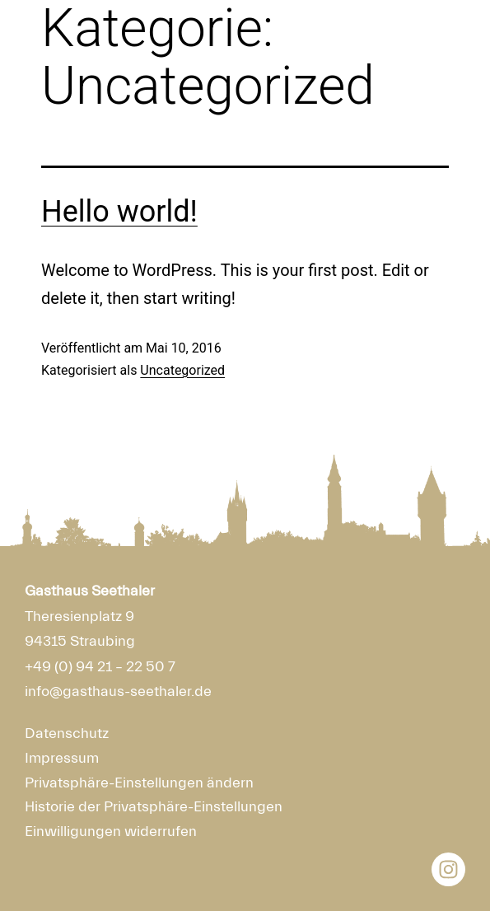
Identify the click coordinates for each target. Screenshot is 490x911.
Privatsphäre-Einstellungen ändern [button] (139, 783)
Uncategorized (182, 370)
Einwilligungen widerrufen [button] (111, 831)
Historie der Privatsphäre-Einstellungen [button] (153, 806)
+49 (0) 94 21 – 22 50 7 (100, 666)
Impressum (62, 758)
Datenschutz (67, 733)
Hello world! (119, 211)
